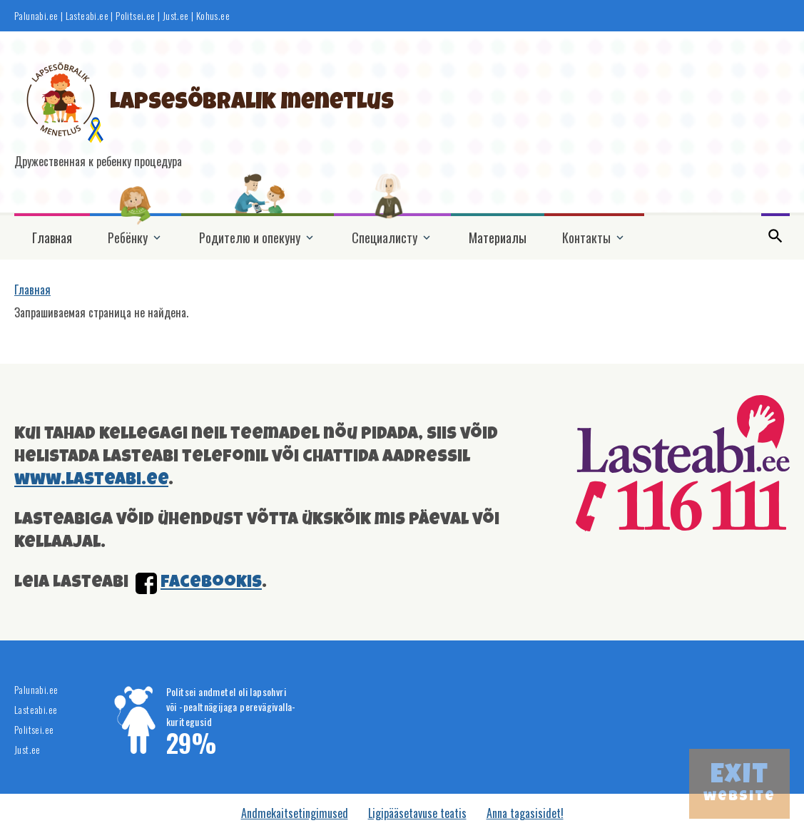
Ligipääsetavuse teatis (417, 813)
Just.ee (176, 15)
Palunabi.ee (36, 15)
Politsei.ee (135, 15)
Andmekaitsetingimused (294, 813)
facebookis (211, 583)
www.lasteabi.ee (91, 480)
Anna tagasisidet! (525, 813)
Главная (52, 237)
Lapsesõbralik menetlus (252, 104)
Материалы (497, 237)
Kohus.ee (213, 15)
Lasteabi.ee (87, 15)
